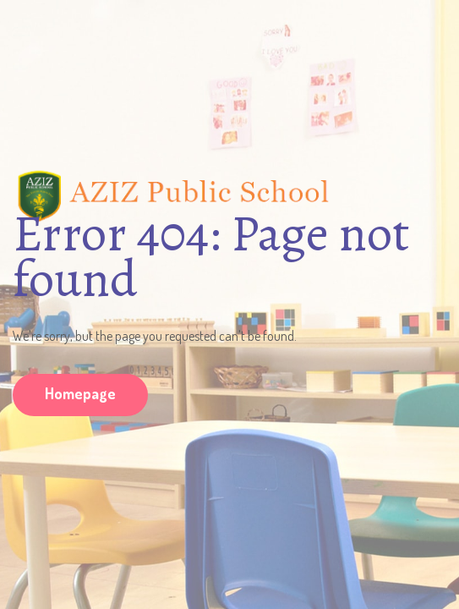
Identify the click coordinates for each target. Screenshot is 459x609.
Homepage (80, 393)
